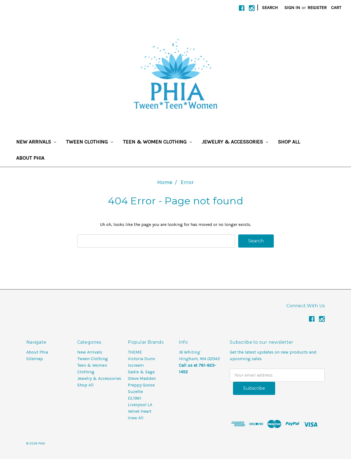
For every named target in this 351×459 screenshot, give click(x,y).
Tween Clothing (89, 142)
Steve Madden (142, 378)
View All (135, 417)
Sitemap (34, 358)
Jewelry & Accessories (235, 142)
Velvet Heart (139, 411)
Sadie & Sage (141, 371)
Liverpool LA (140, 404)
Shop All (289, 142)
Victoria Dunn (141, 358)
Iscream (136, 365)
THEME (135, 352)
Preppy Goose (141, 385)
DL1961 (134, 398)
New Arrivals (36, 142)
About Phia (30, 158)
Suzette (135, 391)
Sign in (292, 7)
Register (317, 7)
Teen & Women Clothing (157, 142)
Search (270, 7)
